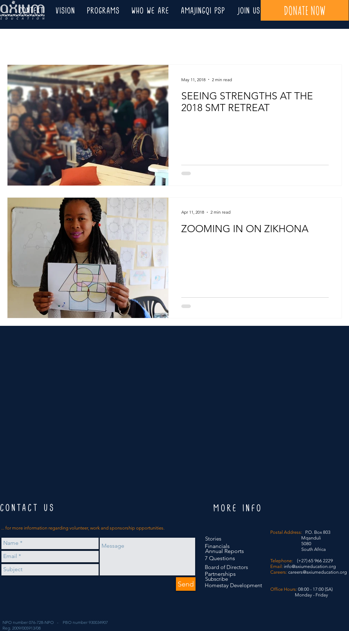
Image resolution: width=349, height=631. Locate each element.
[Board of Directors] (227, 567)
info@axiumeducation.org (310, 566)
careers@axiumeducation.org (317, 572)
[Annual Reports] (224, 551)
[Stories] (214, 538)
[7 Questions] (220, 558)
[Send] (186, 584)
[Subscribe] (219, 579)
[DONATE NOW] (305, 10)
